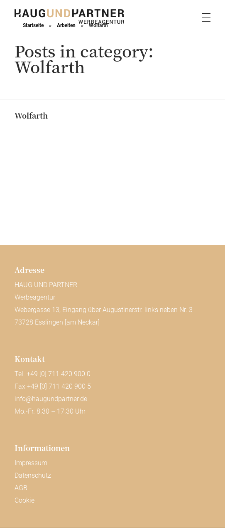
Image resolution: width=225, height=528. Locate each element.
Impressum (31, 463)
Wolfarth (31, 115)
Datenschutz (33, 475)
